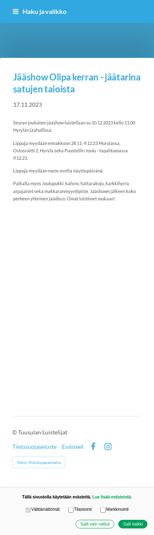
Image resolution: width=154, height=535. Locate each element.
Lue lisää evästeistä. (112, 497)
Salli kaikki (133, 524)
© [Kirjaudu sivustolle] (15, 432)
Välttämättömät (42, 509)
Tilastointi (80, 509)
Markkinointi (114, 509)
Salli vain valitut (95, 524)
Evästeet (72, 447)
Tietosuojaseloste (34, 447)
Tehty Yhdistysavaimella (39, 462)
